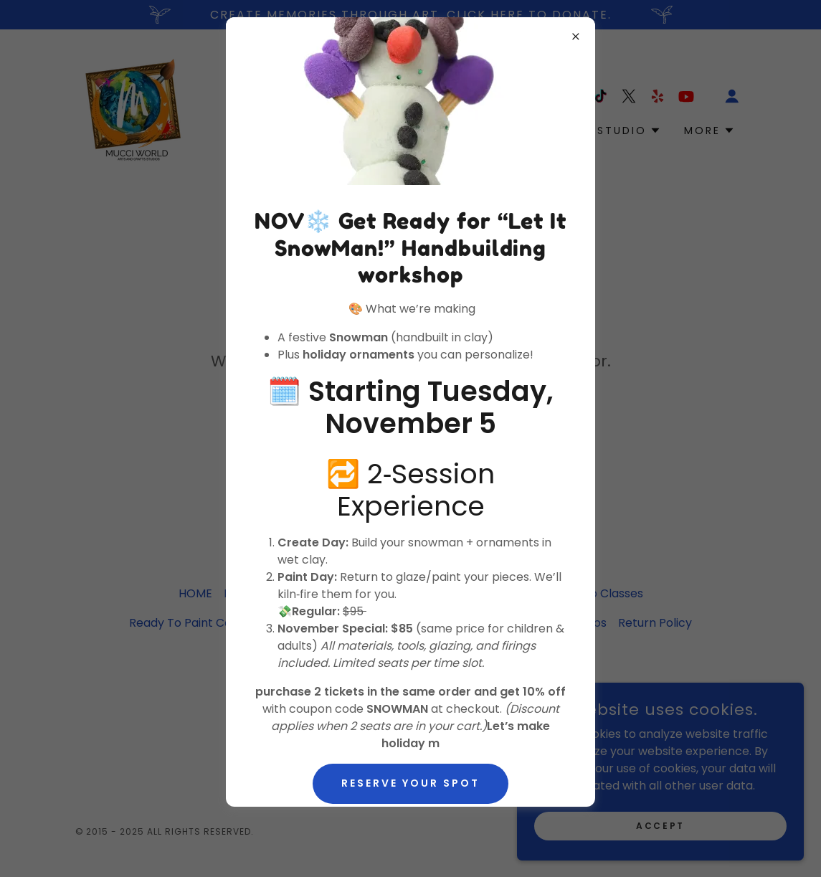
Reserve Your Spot (410, 783)
